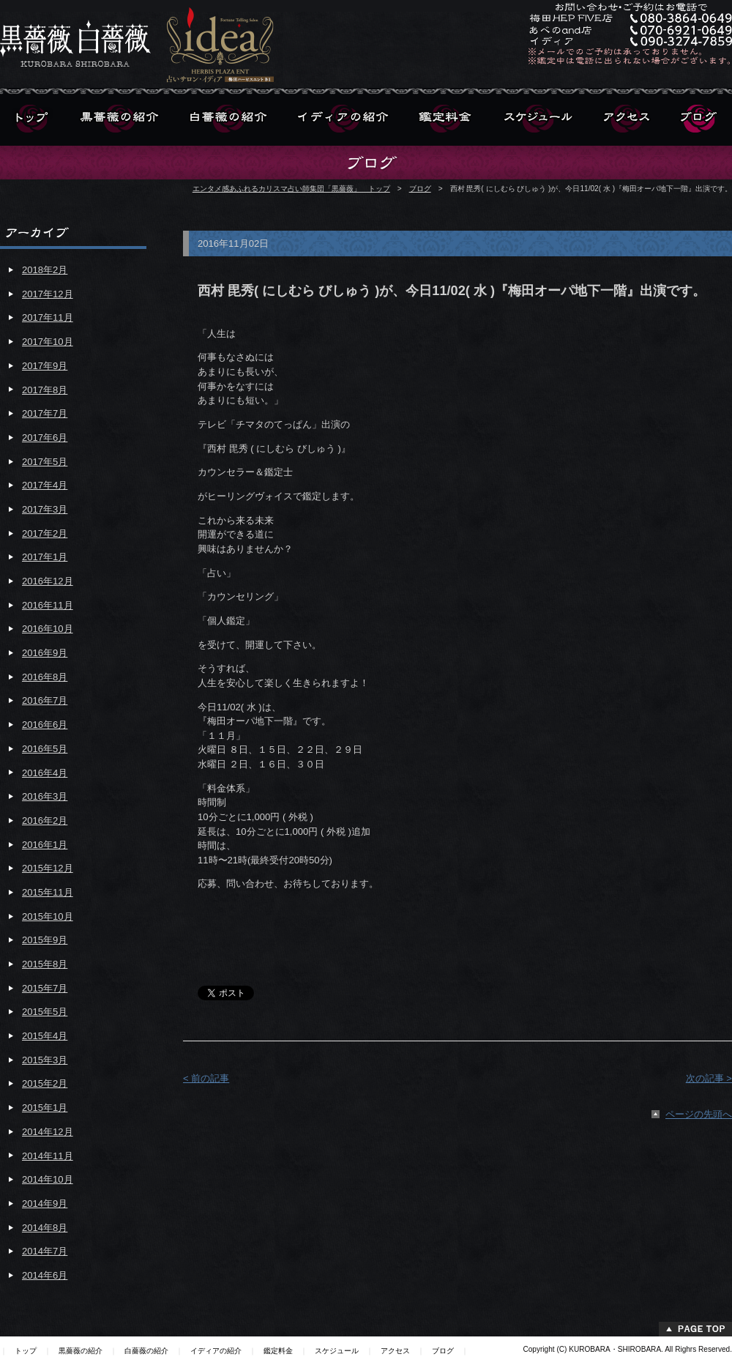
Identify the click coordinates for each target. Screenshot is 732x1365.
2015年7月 (44, 988)
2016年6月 (44, 724)
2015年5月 (44, 1011)
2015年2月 (44, 1083)
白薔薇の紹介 (146, 1351)
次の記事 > (709, 1078)
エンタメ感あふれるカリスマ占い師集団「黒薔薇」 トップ (291, 189)
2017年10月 (47, 341)
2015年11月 (47, 892)
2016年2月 (44, 820)
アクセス (395, 1351)
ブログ (420, 189)
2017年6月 (44, 437)
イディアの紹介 (216, 1351)
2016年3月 (44, 796)
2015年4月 (44, 1035)
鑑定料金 (278, 1351)
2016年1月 (44, 844)
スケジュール (337, 1351)
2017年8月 (44, 389)
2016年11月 (47, 605)
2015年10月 (47, 916)
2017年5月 (44, 461)
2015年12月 (47, 868)
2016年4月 (44, 772)
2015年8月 (44, 964)
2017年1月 (44, 556)
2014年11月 (47, 1155)
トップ (26, 1351)
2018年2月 (44, 269)
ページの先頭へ (698, 1114)
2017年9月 (44, 365)
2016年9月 (44, 652)
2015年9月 (44, 939)
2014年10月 (47, 1179)
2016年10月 (47, 628)
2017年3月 (44, 509)
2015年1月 (44, 1107)
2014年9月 (44, 1203)
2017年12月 (47, 294)
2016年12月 (47, 581)
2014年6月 (44, 1275)
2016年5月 (44, 748)
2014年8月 (44, 1227)
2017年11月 (47, 317)
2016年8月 (44, 677)
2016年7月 (44, 700)
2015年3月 (44, 1060)
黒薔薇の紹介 (80, 1351)
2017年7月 (44, 413)
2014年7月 (44, 1251)
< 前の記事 (206, 1078)
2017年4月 (44, 485)
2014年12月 (47, 1131)
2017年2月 (44, 533)
